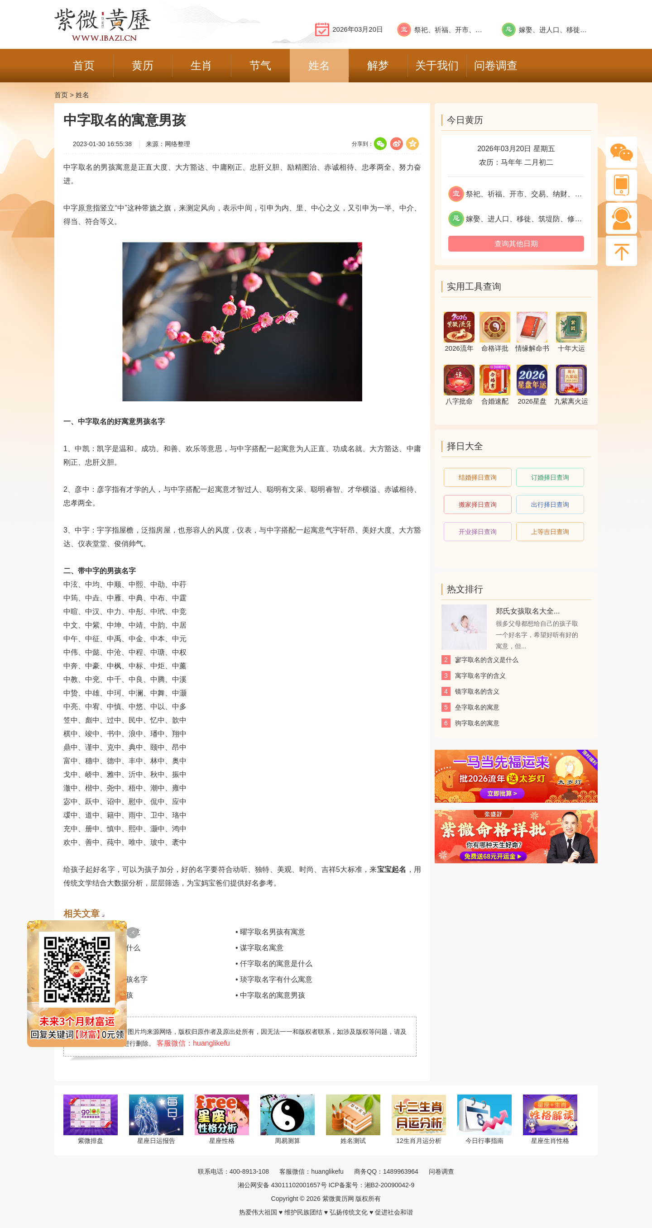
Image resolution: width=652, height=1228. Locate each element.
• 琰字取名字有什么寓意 (273, 979)
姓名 (82, 95)
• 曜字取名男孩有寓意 (270, 932)
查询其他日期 (516, 244)
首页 (61, 95)
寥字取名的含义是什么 (486, 659)
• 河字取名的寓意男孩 (98, 995)
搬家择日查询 (478, 504)
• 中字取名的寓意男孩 (270, 995)
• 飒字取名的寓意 (91, 963)
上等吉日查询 (550, 531)
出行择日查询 (550, 504)
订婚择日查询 (550, 477)
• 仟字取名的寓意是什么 (273, 963)
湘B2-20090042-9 (389, 1185)
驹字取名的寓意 (477, 723)
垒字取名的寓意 (477, 707)
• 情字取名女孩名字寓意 (101, 932)
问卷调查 (441, 1171)
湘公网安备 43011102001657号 (282, 1185)
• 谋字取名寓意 (259, 948)
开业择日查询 (478, 531)
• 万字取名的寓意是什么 (101, 948)
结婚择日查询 (478, 477)
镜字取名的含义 (477, 691)
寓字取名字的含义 (480, 675)
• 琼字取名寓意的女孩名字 (105, 979)
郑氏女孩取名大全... (528, 611)
